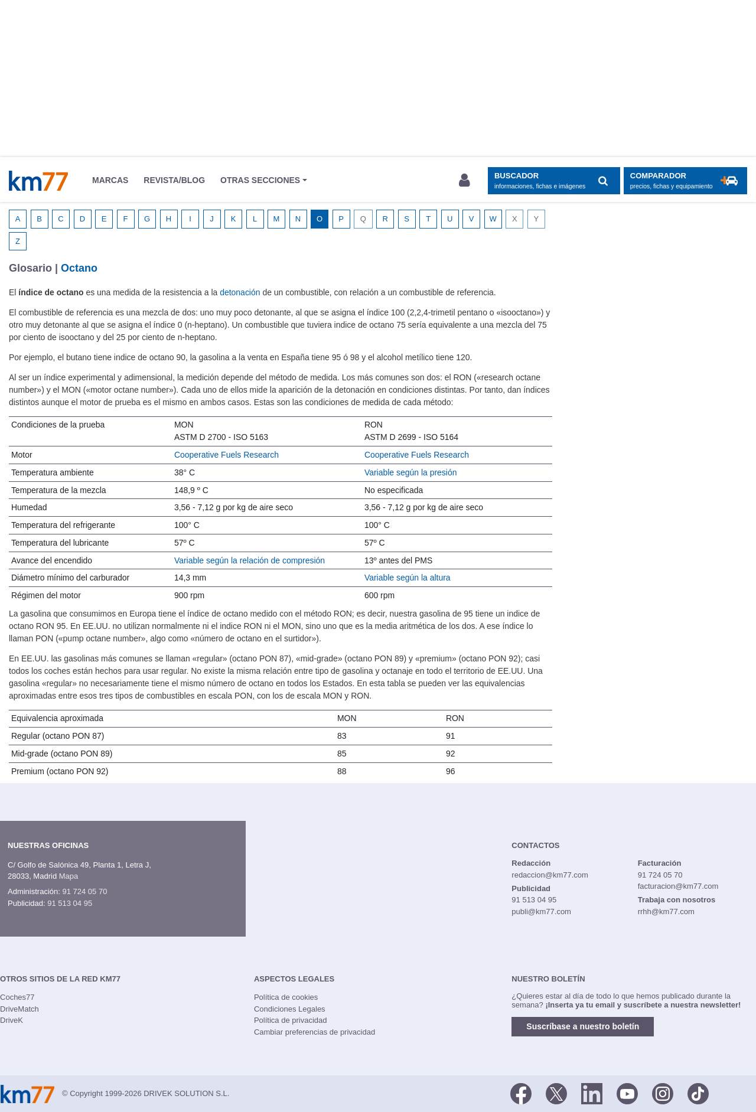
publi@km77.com (541, 911)
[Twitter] (556, 1092)
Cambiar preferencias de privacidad (314, 1032)
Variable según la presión (410, 472)
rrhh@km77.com (666, 911)
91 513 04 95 (69, 903)
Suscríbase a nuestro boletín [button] (582, 1026)
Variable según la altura (407, 577)
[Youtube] (627, 1092)
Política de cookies (286, 997)
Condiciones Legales (289, 1009)
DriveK (11, 1020)
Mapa (69, 876)
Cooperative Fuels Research (226, 454)
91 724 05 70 (84, 891)
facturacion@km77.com (678, 886)
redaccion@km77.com (549, 874)
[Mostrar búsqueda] (554, 181)
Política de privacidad (290, 1020)
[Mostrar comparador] (685, 181)
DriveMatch (19, 1009)
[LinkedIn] (591, 1092)
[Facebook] (521, 1092)
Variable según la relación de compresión (249, 560)
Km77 (38, 181)
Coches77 (17, 997)
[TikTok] (698, 1092)
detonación (240, 292)
